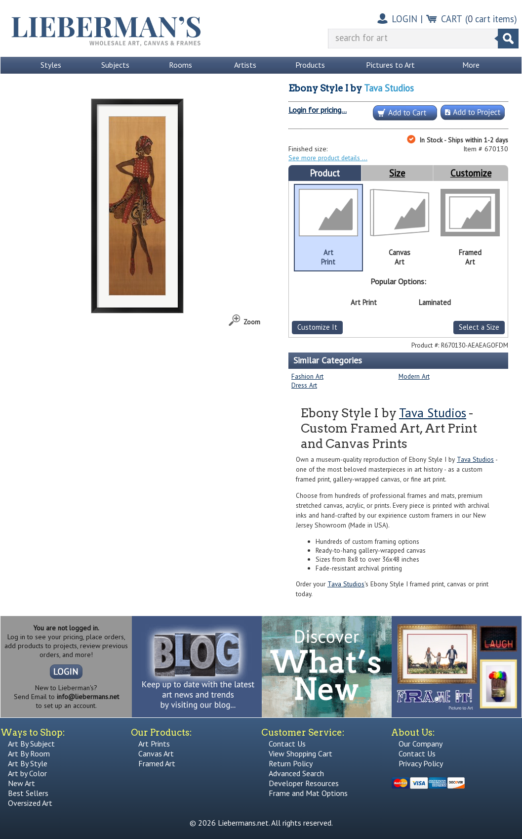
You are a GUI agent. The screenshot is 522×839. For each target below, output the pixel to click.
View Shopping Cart (300, 753)
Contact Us (287, 744)
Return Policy (291, 763)
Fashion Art (307, 376)
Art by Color (27, 773)
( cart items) (491, 19)
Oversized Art (30, 803)
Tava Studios (389, 88)
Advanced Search (296, 773)
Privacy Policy (421, 763)
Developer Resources (304, 783)
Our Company (420, 744)
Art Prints (154, 744)
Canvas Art (156, 753)
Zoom (251, 321)
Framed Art (156, 763)
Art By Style (27, 763)
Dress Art (304, 385)
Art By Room (29, 753)
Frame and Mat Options (308, 793)
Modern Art (414, 376)
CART (451, 19)
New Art (21, 783)
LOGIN (404, 19)
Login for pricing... (317, 110)
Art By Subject (31, 744)
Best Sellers (28, 793)
